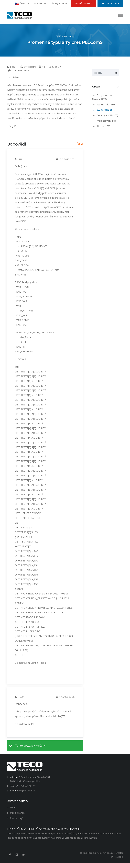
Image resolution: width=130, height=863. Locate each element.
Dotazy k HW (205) (105, 115)
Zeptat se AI (110, 3)
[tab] (105, 86)
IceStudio (118, 856)
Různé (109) (101, 126)
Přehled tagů (16, 818)
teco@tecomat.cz (26, 790)
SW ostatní (69, 36)
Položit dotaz (83, 3)
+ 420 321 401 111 (28, 785)
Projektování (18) (104, 120)
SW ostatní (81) (103, 110)
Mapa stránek (17, 812)
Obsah (96, 86)
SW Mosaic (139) (104, 104)
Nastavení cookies (106, 852)
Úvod (58, 36)
